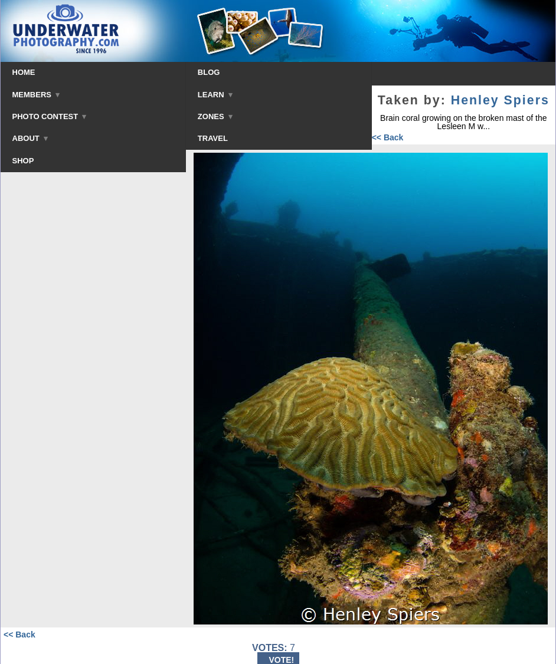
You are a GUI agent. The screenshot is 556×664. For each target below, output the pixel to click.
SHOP (23, 160)
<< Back (388, 137)
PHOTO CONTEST (49, 116)
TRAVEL (213, 138)
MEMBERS (36, 94)
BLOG (209, 72)
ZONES (215, 116)
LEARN (215, 94)
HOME (23, 72)
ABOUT (30, 138)
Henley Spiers (500, 100)
